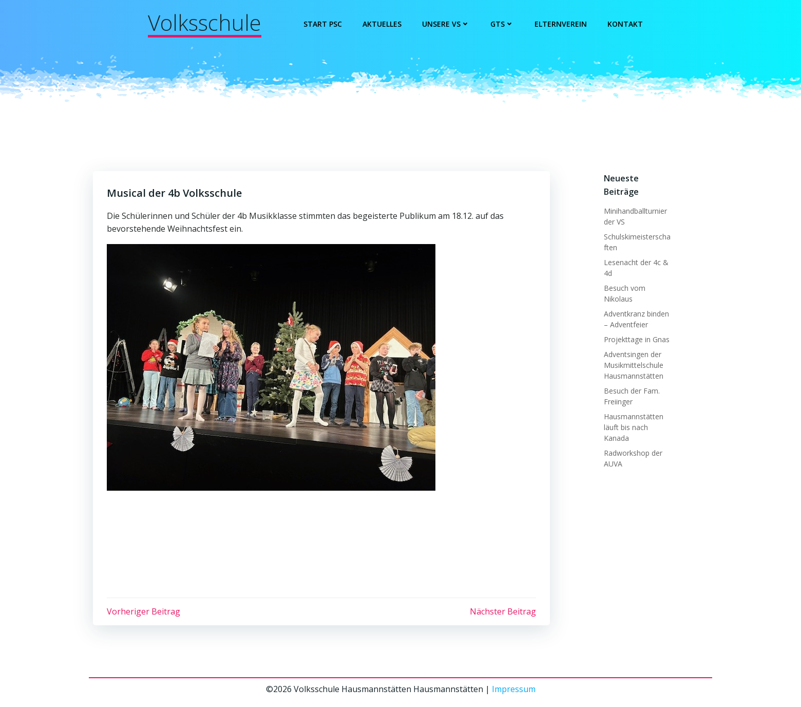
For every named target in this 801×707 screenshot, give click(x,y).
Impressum (514, 691)
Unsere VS (446, 24)
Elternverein (561, 24)
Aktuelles (382, 24)
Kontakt (625, 24)
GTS (502, 24)
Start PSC (323, 24)
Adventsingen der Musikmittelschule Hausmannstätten (632, 364)
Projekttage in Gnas (635, 338)
